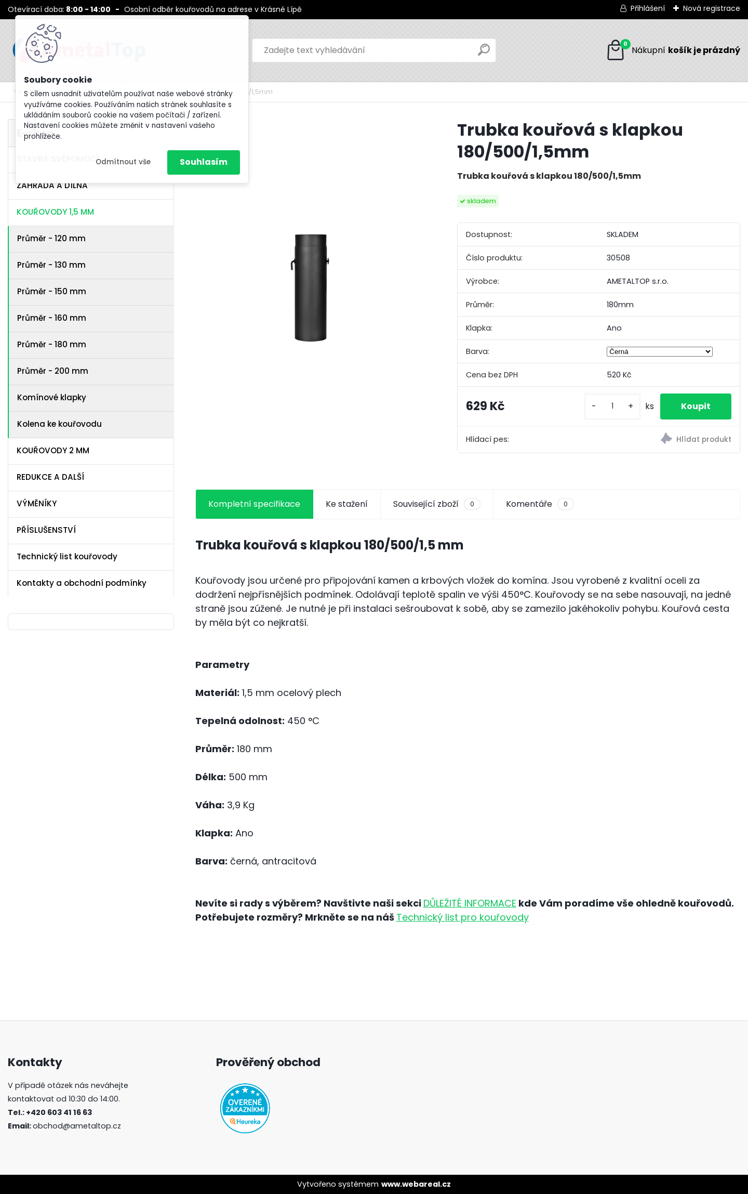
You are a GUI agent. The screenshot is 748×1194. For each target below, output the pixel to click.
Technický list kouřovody (67, 556)
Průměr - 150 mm (51, 291)
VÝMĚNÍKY (37, 503)
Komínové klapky (51, 397)
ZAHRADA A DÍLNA (52, 185)
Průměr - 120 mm (51, 238)
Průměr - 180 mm (51, 344)
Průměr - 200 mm (52, 370)
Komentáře (540, 504)
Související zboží (436, 504)
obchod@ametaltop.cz (77, 1126)
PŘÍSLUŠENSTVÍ (46, 529)
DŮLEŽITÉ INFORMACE (469, 903)
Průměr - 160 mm (51, 317)
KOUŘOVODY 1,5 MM (55, 211)
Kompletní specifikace (254, 504)
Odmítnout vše (123, 162)
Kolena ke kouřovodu (59, 423)
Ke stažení (347, 504)
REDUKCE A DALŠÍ (50, 476)
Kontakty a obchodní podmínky (81, 583)
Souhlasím (204, 162)
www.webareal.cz (416, 1184)
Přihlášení (648, 8)
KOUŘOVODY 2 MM (53, 450)
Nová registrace (711, 8)
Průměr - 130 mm (51, 264)
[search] (484, 54)
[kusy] (612, 406)
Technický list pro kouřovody (462, 917)
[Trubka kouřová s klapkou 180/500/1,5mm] (309, 233)
